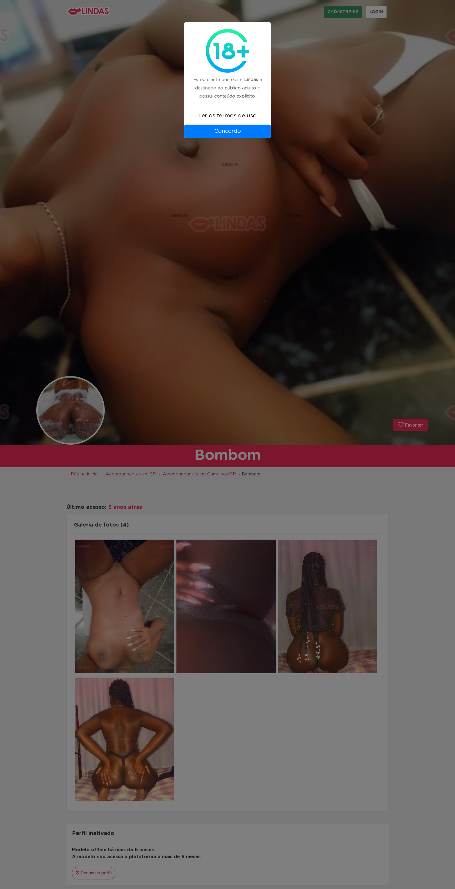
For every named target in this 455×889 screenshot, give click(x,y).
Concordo (227, 131)
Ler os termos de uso (227, 115)
